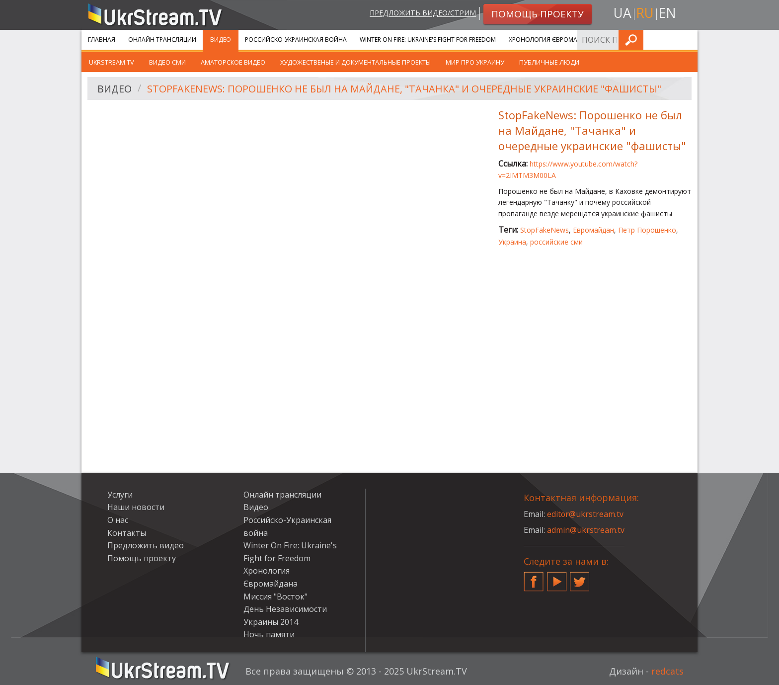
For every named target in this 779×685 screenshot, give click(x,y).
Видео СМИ (167, 62)
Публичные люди (549, 62)
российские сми (556, 242)
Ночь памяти (269, 634)
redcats (667, 671)
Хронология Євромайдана (554, 39)
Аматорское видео (233, 62)
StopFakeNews (544, 230)
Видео (220, 39)
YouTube (557, 577)
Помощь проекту (141, 558)
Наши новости (135, 507)
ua (622, 13)
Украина (512, 242)
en (667, 13)
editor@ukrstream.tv (585, 514)
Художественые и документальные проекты (355, 62)
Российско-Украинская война (296, 39)
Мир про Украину (475, 62)
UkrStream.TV (111, 62)
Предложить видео (145, 545)
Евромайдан (593, 230)
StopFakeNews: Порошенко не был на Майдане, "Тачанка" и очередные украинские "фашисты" (406, 88)
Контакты (126, 532)
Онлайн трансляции (162, 39)
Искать (687, 39)
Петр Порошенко (647, 230)
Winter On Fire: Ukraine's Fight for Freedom (428, 39)
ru (645, 13)
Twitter (580, 577)
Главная (101, 39)
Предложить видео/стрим (422, 13)
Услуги (623, 39)
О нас (117, 519)
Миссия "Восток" (275, 596)
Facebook (534, 577)
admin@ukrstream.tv (585, 529)
